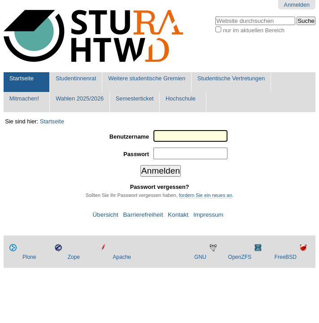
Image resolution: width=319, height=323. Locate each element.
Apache (122, 257)
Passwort (136, 154)
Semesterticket (135, 98)
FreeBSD (286, 257)
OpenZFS (239, 257)
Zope (74, 257)
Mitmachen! (24, 98)
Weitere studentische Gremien (146, 78)
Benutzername (129, 136)
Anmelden (297, 4)
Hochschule (181, 98)
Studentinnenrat (76, 78)
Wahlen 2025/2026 (80, 98)
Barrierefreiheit (143, 214)
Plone (29, 257)
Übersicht (105, 214)
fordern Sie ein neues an (205, 195)
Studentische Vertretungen (231, 78)
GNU (200, 257)
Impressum (208, 214)
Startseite (21, 78)
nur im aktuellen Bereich (253, 30)
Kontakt (178, 214)
